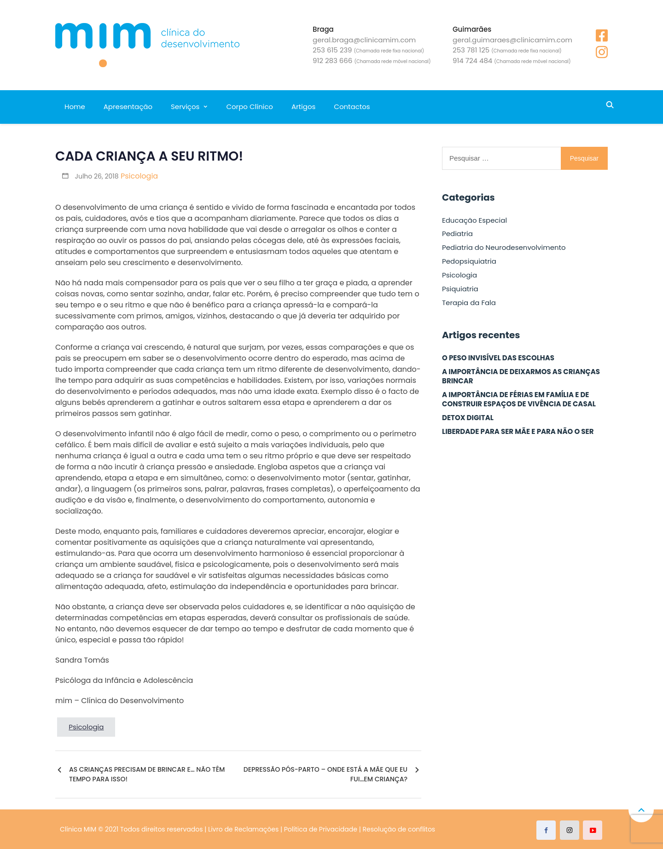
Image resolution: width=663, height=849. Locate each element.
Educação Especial (474, 220)
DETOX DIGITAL (468, 417)
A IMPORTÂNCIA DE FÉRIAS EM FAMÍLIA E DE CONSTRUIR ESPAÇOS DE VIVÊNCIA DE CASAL (519, 399)
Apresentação (128, 106)
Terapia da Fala (469, 302)
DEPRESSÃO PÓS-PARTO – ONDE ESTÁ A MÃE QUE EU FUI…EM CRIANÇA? (325, 774)
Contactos (352, 106)
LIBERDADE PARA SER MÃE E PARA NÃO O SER (518, 431)
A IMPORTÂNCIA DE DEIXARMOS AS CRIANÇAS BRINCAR (521, 376)
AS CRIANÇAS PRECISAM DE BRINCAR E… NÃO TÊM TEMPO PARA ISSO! (147, 774)
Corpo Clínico (249, 106)
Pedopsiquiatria (469, 261)
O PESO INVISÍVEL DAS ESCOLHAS (498, 358)
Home (74, 106)
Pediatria (457, 233)
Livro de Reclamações (243, 829)
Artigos (303, 106)
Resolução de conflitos (399, 829)
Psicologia (139, 176)
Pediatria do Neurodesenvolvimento (504, 247)
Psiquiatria (460, 289)
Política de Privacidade (320, 829)
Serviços (185, 106)
